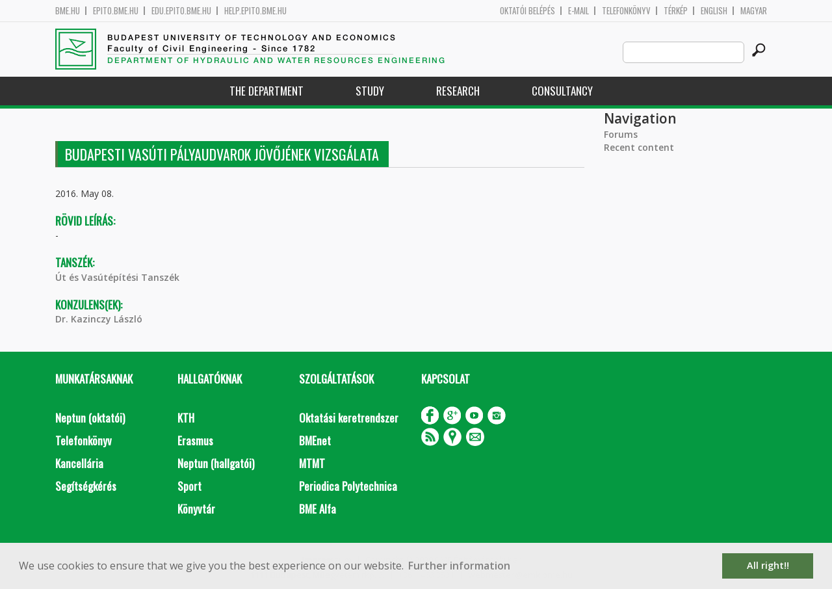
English (714, 11)
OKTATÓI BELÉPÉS (527, 11)
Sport (189, 486)
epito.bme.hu (115, 11)
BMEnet (315, 440)
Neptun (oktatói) (90, 418)
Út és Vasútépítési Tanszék (117, 277)
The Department (266, 91)
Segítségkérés (85, 486)
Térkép (676, 11)
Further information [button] (459, 565)
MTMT (312, 463)
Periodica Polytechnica (348, 486)
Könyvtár (196, 509)
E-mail (578, 11)
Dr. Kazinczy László (98, 319)
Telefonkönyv (626, 11)
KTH (185, 418)
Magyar (753, 11)
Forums (621, 134)
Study (370, 91)
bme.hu (67, 11)
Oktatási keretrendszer (348, 418)
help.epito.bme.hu (255, 11)
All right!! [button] (768, 565)
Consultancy (562, 91)
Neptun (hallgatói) (215, 463)
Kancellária (79, 463)
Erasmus (195, 440)
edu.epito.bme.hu (181, 11)
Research (458, 91)
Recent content (639, 147)
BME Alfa (317, 509)
